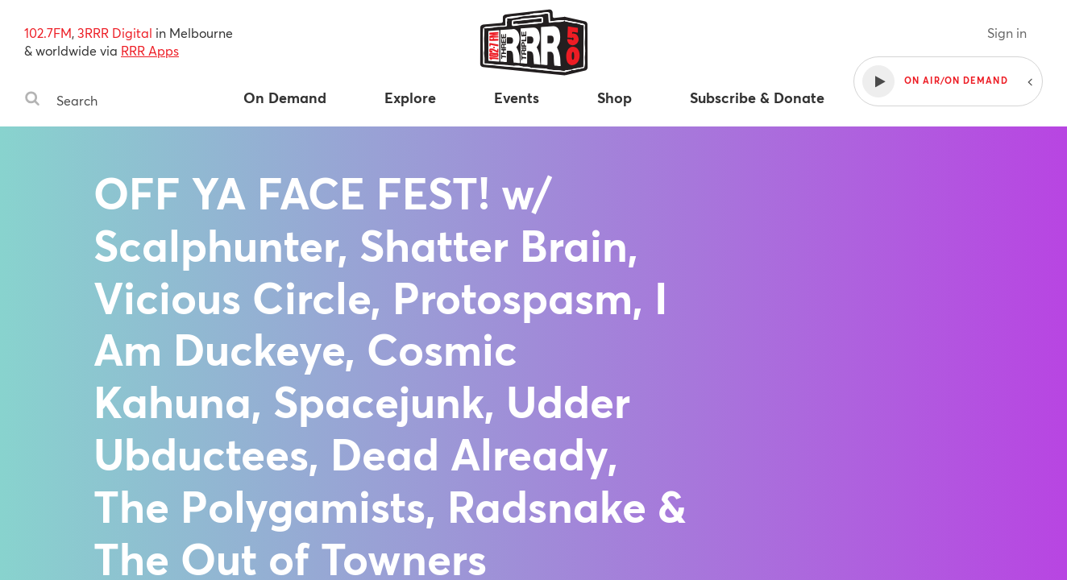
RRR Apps (150, 50)
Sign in (1007, 32)
